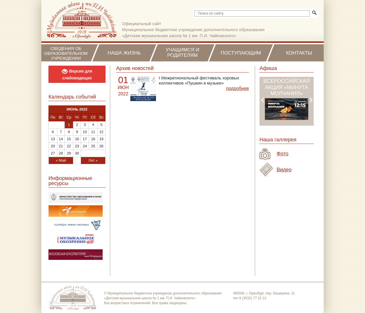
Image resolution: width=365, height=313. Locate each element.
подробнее (237, 88)
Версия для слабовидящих (77, 73)
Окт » (93, 160)
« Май (61, 160)
